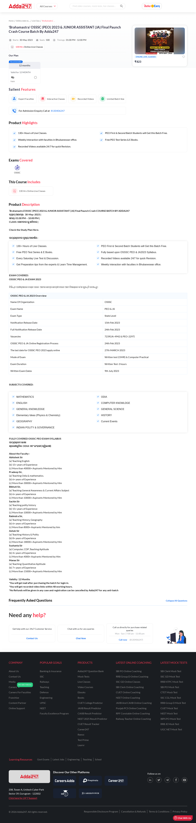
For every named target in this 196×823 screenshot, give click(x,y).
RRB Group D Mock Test (173, 702)
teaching (44, 687)
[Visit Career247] (116, 781)
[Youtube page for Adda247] (184, 780)
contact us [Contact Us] (15, 676)
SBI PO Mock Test (169, 687)
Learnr (81, 745)
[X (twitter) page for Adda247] (159, 780)
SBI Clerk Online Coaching (130, 687)
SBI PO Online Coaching (128, 671)
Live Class (36, 21)
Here (35, 229)
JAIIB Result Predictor (89, 708)
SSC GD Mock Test (170, 676)
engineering (46, 697)
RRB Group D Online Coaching (132, 676)
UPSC (43, 702)
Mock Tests (83, 676)
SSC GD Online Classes (128, 681)
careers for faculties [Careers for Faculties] (20, 692)
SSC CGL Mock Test (170, 697)
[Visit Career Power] (90, 793)
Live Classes (84, 681)
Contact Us (32, 638)
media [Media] (12, 681)
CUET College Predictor (90, 702)
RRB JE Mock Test (169, 723)
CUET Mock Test (169, 708)
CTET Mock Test (168, 692)
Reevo (81, 734)
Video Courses (85, 687)
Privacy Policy (180, 811)
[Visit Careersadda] (64, 781)
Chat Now (81, 638)
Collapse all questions (176, 600)
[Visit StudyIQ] (64, 793)
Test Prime (83, 739)
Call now (124, 639)
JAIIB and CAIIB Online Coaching (134, 702)
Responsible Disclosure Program (101, 811)
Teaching (87, 759)
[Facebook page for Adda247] (176, 780)
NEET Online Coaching (128, 697)
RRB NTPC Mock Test (171, 681)
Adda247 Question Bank (91, 671)
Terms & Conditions (159, 811)
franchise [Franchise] (14, 697)
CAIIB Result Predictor (90, 713)
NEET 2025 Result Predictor (92, 718)
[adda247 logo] (29, 776)
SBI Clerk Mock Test (170, 671)
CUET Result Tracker (88, 723)
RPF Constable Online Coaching (133, 713)
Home (11, 21)
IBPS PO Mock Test (170, 718)
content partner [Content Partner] (17, 702)
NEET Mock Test (169, 713)
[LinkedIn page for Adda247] (150, 780)
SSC (42, 676)
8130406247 (58, 110)
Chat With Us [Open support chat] (182, 818)
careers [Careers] (13, 687)
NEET (43, 708)
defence (44, 692)
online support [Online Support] (17, 708)
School (98, 759)
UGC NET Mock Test (171, 729)
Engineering (74, 759)
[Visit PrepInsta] (90, 781)
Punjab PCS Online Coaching (131, 708)
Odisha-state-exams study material (29, 21)
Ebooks (81, 692)
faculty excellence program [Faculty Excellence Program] (54, 713)
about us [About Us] (14, 671)
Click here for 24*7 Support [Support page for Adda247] (23, 797)
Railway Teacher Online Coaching (133, 718)
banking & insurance (50, 671)
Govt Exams (43, 759)
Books (81, 697)
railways (44, 681)
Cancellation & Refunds (133, 811)
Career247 (83, 729)
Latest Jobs (58, 759)
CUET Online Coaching (128, 692)
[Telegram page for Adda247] (167, 780)
